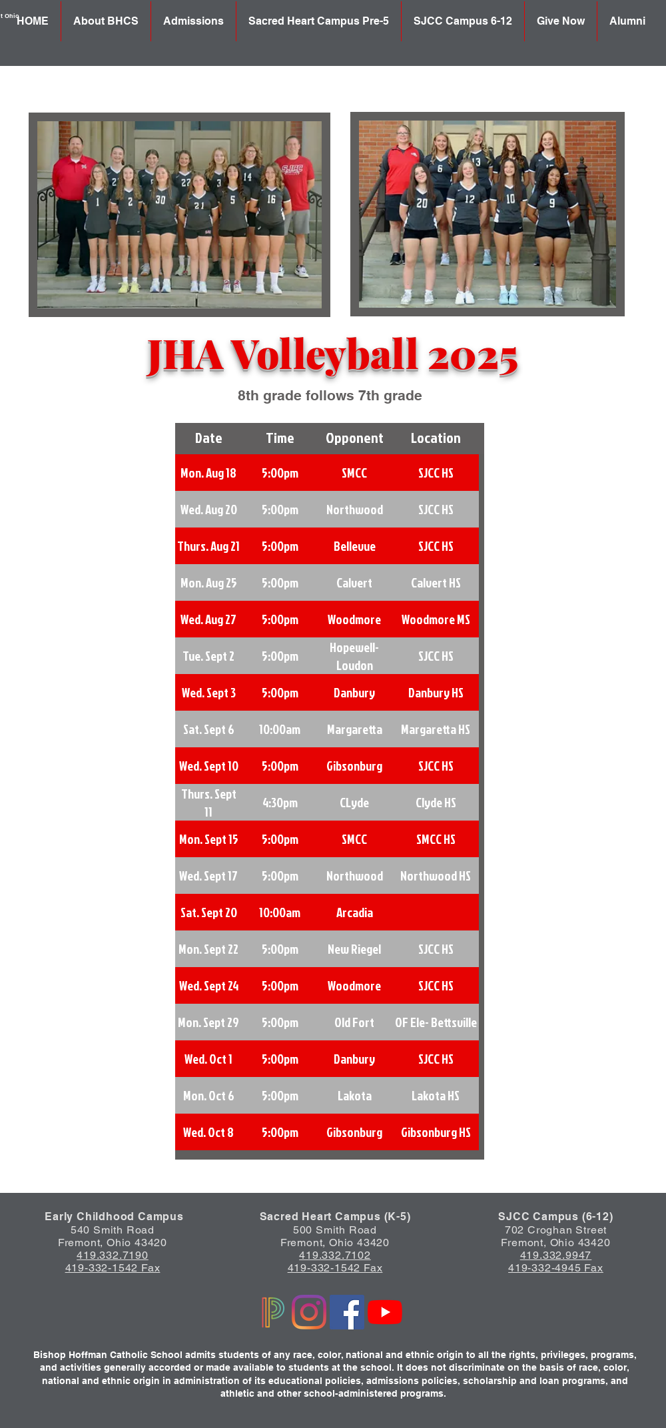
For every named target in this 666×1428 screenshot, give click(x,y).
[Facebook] (347, 1312)
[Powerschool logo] (271, 1312)
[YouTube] (385, 1312)
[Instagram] (309, 1312)
